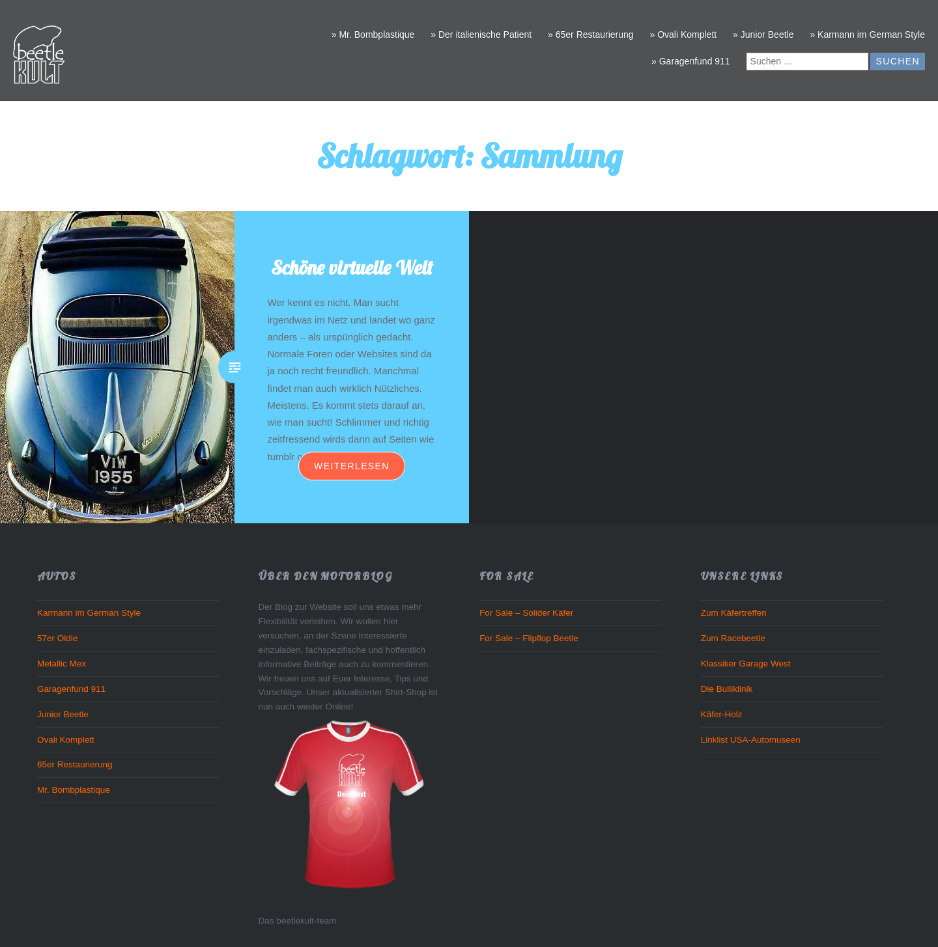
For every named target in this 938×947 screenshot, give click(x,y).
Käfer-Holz (722, 714)
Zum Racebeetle (733, 638)
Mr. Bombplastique (73, 790)
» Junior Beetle (763, 34)
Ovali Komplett (65, 740)
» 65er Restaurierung (591, 34)
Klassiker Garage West (746, 663)
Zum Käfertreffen (734, 613)
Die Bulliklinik (727, 689)
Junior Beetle (63, 714)
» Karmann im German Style (867, 34)
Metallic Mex (61, 663)
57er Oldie (57, 638)
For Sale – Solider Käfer (526, 613)
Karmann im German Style (89, 613)
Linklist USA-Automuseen (751, 740)
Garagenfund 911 (71, 689)
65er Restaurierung (75, 764)
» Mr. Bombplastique (373, 34)
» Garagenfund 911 (690, 61)
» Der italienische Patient (481, 34)
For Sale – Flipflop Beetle (528, 638)
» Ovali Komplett (683, 34)
